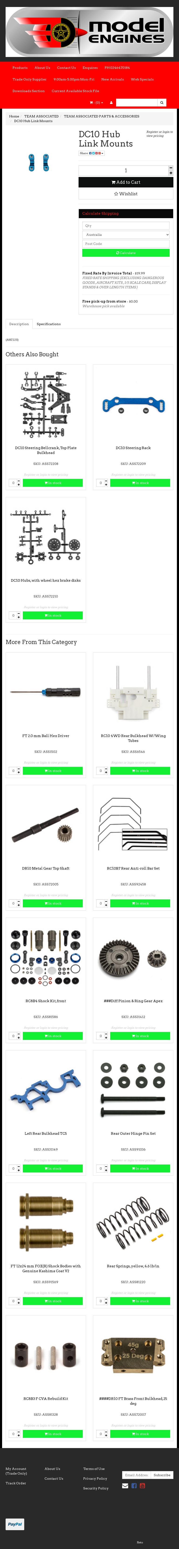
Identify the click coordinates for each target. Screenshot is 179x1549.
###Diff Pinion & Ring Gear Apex (133, 1001)
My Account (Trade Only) (16, 1471)
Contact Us (66, 68)
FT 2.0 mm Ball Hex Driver (45, 736)
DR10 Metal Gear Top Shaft (45, 868)
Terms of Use (94, 1469)
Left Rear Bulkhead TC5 (46, 1134)
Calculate (126, 253)
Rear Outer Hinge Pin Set (133, 1134)
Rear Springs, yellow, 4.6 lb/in (133, 1266)
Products (20, 68)
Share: (91, 153)
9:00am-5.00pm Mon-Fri (74, 79)
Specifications (49, 324)
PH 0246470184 (117, 68)
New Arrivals (112, 79)
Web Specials (142, 79)
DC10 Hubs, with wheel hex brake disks (46, 580)
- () (96, 102)
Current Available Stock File (75, 91)
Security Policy (96, 1488)
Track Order (16, 1483)
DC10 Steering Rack (133, 448)
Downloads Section (29, 91)
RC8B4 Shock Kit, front (46, 1001)
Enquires (90, 68)
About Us (42, 68)
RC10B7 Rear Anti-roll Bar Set (133, 868)
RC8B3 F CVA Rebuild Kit (46, 1399)
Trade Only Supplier (30, 79)
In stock (53, 483)
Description (19, 324)
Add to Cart (125, 182)
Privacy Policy (95, 1478)
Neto (140, 1542)
